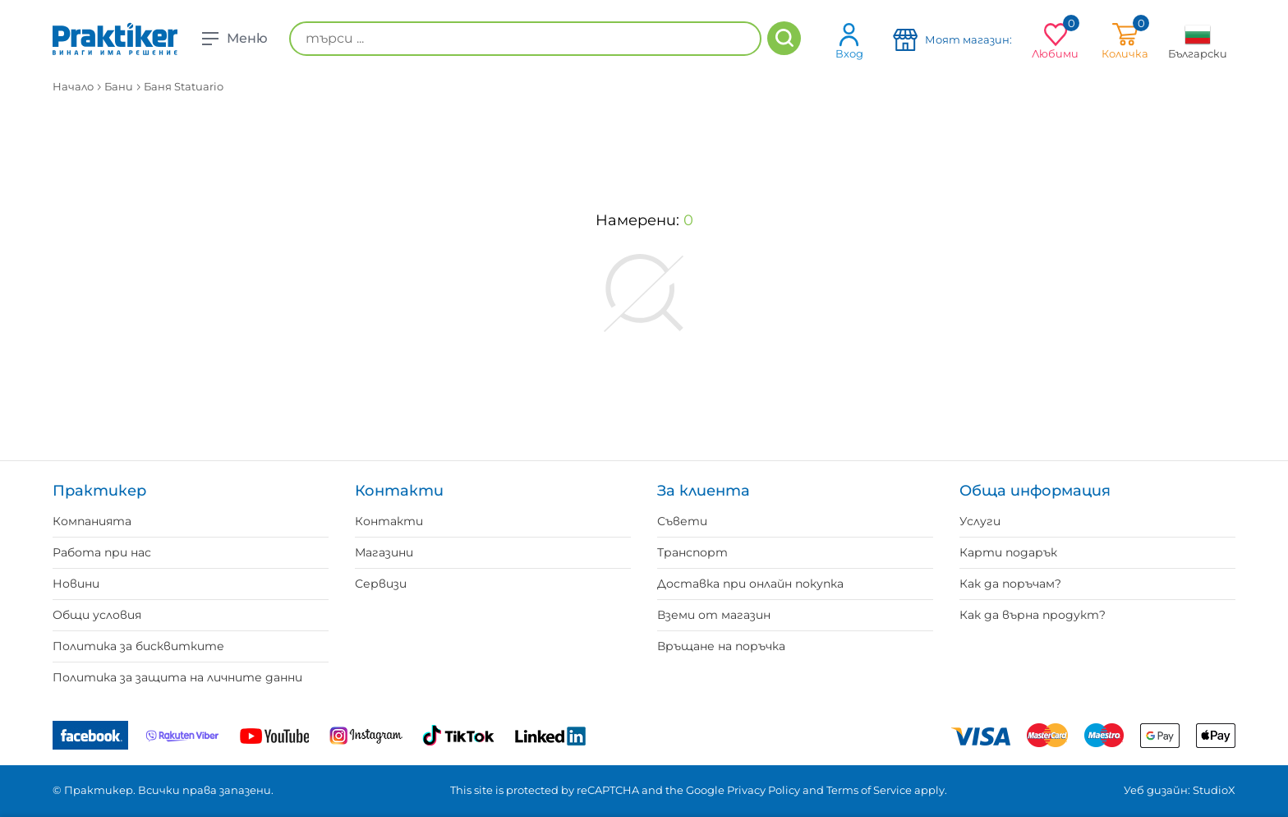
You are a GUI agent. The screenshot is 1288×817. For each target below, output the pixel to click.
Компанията (92, 521)
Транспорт (692, 552)
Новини (76, 583)
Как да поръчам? (1010, 583)
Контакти (389, 521)
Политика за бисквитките (138, 646)
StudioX (1214, 789)
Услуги (979, 521)
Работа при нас (102, 552)
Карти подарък (1008, 552)
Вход (849, 40)
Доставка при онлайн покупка (750, 583)
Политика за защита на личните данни (177, 677)
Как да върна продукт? (1032, 614)
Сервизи (381, 583)
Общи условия (97, 614)
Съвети (682, 521)
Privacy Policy (763, 789)
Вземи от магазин (713, 614)
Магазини (384, 552)
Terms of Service (869, 789)
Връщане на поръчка (721, 646)
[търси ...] (525, 38)
